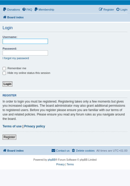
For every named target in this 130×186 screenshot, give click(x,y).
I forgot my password (16, 58)
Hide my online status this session (26, 72)
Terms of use (12, 126)
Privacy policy (34, 126)
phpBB (51, 159)
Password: (10, 48)
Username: (10, 36)
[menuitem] (11, 9)
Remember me (14, 68)
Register (9, 137)
